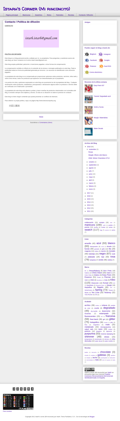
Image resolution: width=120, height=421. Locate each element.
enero (91, 189)
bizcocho (94, 352)
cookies (93, 355)
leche (95, 358)
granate (96, 249)
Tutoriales (59, 15)
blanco (111, 243)
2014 (89, 202)
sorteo (111, 227)
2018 (89, 147)
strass (106, 337)
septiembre (93, 165)
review (103, 227)
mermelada (90, 360)
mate (107, 325)
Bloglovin (90, 54)
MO (114, 283)
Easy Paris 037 (99, 85)
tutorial (107, 230)
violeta (109, 260)
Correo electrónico (95, 72)
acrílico (88, 305)
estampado (103, 313)
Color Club (88, 275)
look (111, 222)
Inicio (41, 117)
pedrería (87, 331)
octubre (92, 162)
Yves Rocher (89, 294)
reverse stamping (107, 334)
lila (110, 249)
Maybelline (88, 287)
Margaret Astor (100, 285)
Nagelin (100, 287)
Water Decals (98, 128)
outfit (104, 225)
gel (104, 319)
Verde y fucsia (98, 107)
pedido (110, 225)
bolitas (97, 305)
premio (87, 227)
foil (101, 316)
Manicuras (26, 15)
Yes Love (95, 292)
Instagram (106, 54)
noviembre (93, 149)
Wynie (87, 292)
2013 (89, 205)
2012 (89, 208)
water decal (98, 341)
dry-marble (94, 311)
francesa (110, 316)
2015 (89, 199)
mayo (91, 177)
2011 (89, 211)
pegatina (98, 331)
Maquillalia (90, 285)
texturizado (98, 339)
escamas (88, 313)
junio (91, 174)
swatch (88, 229)
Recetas (71, 15)
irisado (106, 322)
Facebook (93, 60)
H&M (86, 280)
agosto (91, 168)
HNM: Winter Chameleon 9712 (99, 158)
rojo (102, 257)
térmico (106, 339)
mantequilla (104, 357)
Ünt (96, 294)
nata (97, 360)
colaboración (89, 222)
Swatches (38, 15)
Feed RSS (107, 66)
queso (108, 360)
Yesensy (107, 292)
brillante (104, 305)
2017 (89, 193)
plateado (91, 257)
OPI (111, 287)
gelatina (113, 355)
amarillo (88, 243)
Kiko (112, 279)
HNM (92, 280)
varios (113, 230)
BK (85, 270)
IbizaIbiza (99, 280)
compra (101, 222)
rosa (112, 256)
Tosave (110, 290)
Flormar (107, 277)
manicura (90, 224)
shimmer (89, 336)
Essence (88, 277)
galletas (102, 355)
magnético (96, 325)
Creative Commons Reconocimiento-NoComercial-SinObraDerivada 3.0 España (99, 376)
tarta (114, 360)
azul (99, 243)
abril (90, 180)
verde (101, 260)
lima (86, 325)
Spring (98, 289)
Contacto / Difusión (86, 15)
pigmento (109, 331)
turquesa (93, 260)
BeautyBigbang (94, 271)
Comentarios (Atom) (45, 122)
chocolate (105, 352)
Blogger (92, 416)
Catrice (87, 273)
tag (101, 230)
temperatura (88, 339)
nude (113, 254)
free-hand (94, 319)
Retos (49, 15)
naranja (92, 254)
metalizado (89, 327)
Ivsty (105, 280)
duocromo (106, 311)
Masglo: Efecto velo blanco (97, 155)
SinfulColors (88, 290)
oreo (103, 360)
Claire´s (109, 273)
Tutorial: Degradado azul (102, 96)
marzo (91, 183)
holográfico (94, 322)
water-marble (109, 341)
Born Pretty (107, 271)
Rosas (90, 152)
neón (100, 329)
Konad (105, 283)
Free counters (7, 411)
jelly (111, 322)
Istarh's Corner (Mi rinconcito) (36, 9)
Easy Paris (106, 275)
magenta (88, 251)
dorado (109, 246)
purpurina (90, 333)
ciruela (86, 355)
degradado (109, 307)
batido (86, 352)
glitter (112, 319)
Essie (99, 277)
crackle (96, 308)
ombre (110, 329)
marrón (103, 251)
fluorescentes (90, 316)
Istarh (110, 372)
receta (96, 227)
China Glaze (97, 273)
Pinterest (93, 66)
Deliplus (96, 275)
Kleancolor (95, 283)
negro (102, 253)
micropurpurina (105, 327)
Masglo (109, 285)
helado (88, 357)
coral (102, 246)
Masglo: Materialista (101, 118)
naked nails (89, 329)
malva (96, 251)
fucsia (87, 249)
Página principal (12, 15)
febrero (91, 186)
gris (103, 249)
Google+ (107, 60)
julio (90, 171)
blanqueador (94, 246)
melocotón (112, 357)
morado (112, 251)
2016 (89, 196)
